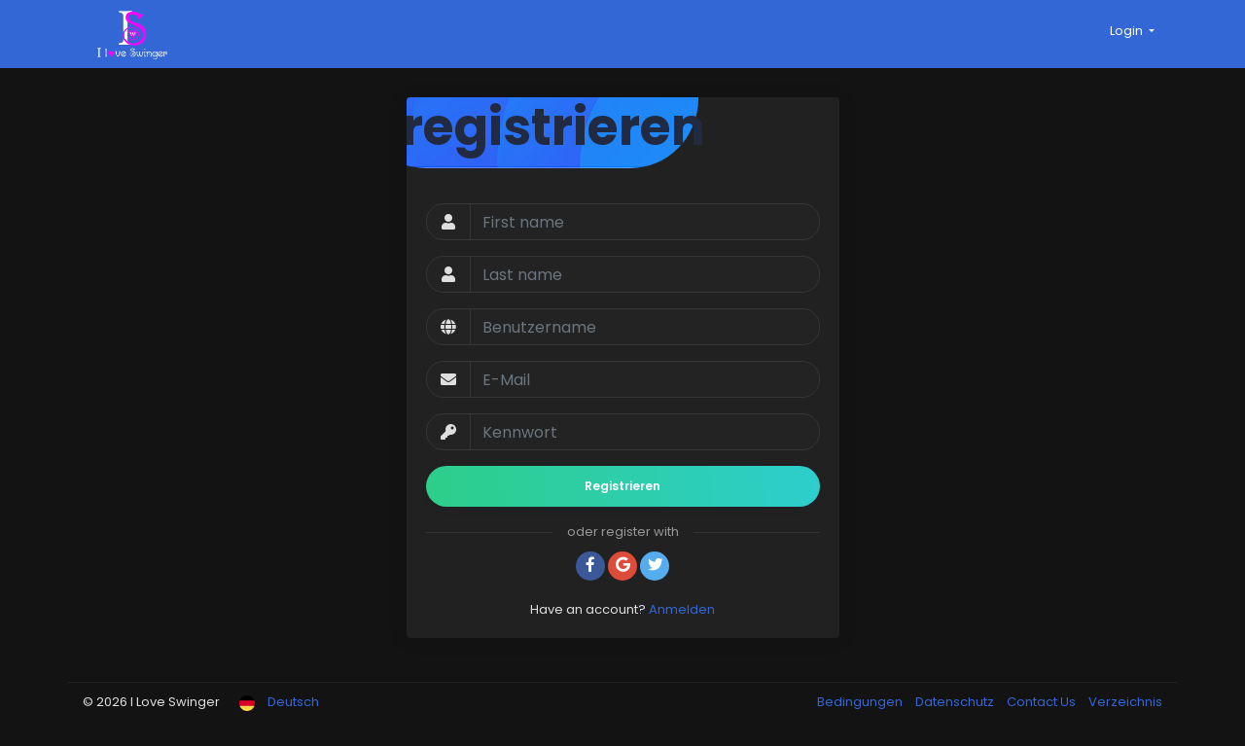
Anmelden (682, 609)
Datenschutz (956, 702)
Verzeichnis (1125, 702)
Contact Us (1043, 702)
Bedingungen (861, 702)
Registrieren (622, 486)
